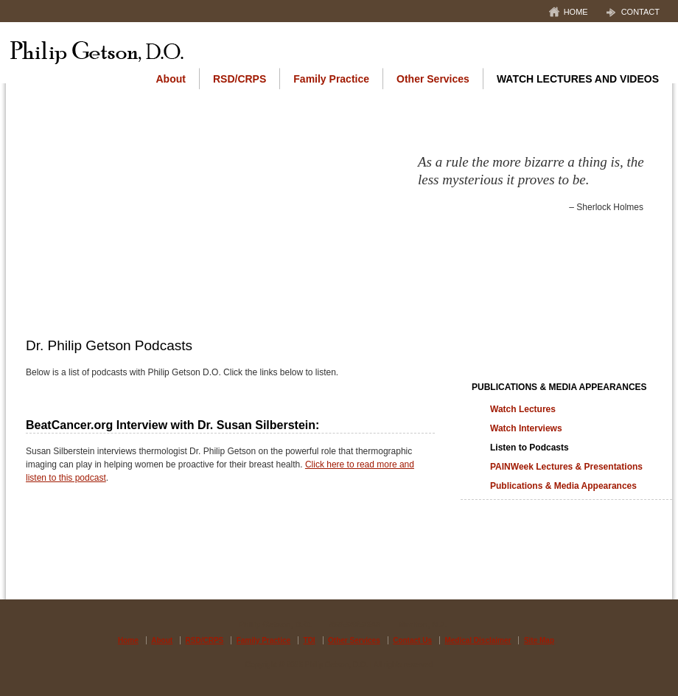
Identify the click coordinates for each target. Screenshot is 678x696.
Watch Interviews (526, 428)
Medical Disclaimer (477, 640)
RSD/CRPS (239, 79)
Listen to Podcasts (529, 447)
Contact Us (412, 640)
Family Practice (331, 79)
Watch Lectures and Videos (578, 79)
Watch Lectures (523, 409)
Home (576, 11)
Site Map (539, 640)
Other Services (432, 79)
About (171, 79)
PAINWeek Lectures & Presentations (566, 467)
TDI (309, 640)
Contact (640, 11)
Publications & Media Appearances (559, 387)
